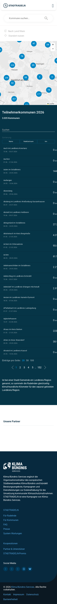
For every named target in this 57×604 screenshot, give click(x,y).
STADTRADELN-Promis (14, 553)
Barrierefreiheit (10, 599)
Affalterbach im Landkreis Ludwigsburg (19, 308)
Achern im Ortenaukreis (13, 244)
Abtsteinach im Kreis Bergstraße (16, 233)
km (46, 141)
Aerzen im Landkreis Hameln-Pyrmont (18, 297)
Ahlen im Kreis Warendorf (13, 340)
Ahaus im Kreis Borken (12, 329)
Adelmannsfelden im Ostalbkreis (16, 265)
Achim (6, 255)
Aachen (6, 159)
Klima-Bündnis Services (22, 587)
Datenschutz (32, 594)
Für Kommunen (10, 520)
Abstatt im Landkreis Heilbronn (16, 212)
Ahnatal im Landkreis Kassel (15, 351)
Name (11, 141)
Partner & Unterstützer (14, 549)
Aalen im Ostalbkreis (12, 170)
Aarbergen (7, 180)
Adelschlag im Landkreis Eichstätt (17, 276)
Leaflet (50, 104)
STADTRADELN (11, 510)
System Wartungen (12, 533)
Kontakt (7, 594)
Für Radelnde (9, 515)
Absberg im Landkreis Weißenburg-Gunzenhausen (24, 201)
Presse (6, 529)
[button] (52, 77)
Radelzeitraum (29, 141)
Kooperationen (10, 543)
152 (39, 367)
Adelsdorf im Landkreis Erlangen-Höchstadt (21, 287)
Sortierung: (7, 137)
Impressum (18, 594)
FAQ (5, 524)
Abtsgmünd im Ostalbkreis (14, 223)
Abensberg (7, 191)
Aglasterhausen (9, 319)
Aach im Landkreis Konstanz (15, 148)
